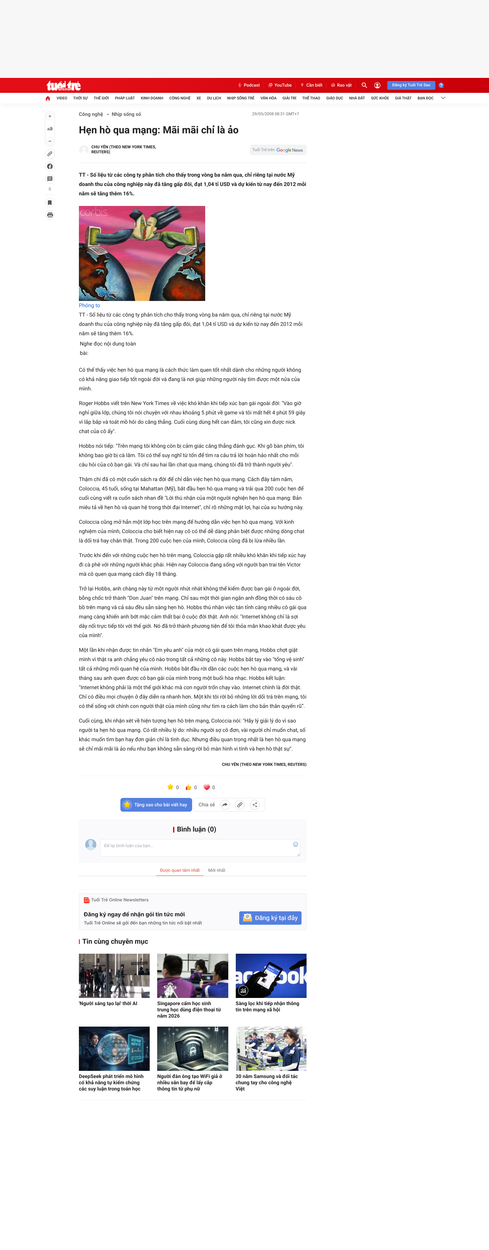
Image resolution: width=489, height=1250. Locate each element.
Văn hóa (268, 98)
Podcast (248, 85)
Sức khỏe (380, 98)
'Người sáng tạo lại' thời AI (108, 1003)
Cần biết (310, 85)
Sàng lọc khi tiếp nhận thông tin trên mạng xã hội (267, 1006)
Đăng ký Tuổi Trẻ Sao (411, 85)
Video (61, 98)
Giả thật (403, 98)
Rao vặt (341, 85)
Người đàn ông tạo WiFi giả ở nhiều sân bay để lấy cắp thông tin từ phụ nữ (189, 1082)
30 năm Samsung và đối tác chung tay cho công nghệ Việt (267, 1082)
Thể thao (311, 98)
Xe (198, 98)
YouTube (280, 85)
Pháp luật (125, 98)
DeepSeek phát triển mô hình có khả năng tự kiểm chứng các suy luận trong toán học (111, 1082)
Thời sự (80, 98)
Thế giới (101, 98)
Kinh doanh (152, 98)
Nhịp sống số (126, 114)
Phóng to (89, 306)
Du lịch (214, 98)
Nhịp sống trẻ (240, 98)
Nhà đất (357, 98)
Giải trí (289, 98)
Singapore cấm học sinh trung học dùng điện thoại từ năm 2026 (189, 1009)
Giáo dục (334, 98)
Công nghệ (180, 98)
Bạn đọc (425, 98)
